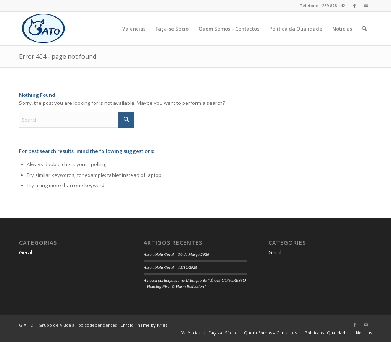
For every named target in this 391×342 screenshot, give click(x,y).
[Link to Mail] (366, 5)
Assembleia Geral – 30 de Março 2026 (176, 254)
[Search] (364, 28)
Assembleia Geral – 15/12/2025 (170, 267)
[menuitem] (133, 28)
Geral (25, 252)
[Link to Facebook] (354, 5)
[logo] (43, 28)
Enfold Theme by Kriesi (144, 325)
